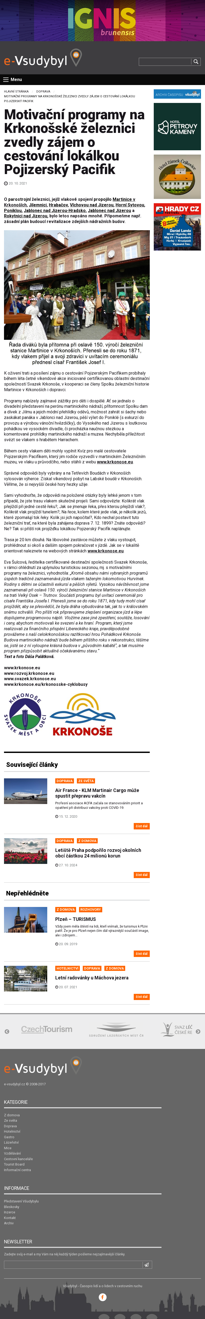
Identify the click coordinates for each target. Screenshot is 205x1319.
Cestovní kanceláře (18, 1159)
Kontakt (10, 1218)
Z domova (12, 1115)
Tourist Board (14, 1164)
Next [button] (198, 1032)
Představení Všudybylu (21, 1201)
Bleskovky (11, 1207)
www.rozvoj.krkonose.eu (29, 673)
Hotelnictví (12, 1131)
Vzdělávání (12, 1153)
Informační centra (17, 1170)
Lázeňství (11, 1142)
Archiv (9, 1223)
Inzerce (9, 1212)
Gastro (9, 1137)
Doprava (43, 91)
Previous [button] (7, 1032)
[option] (46, 1029)
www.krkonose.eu (22, 667)
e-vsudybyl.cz (14, 1084)
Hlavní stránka (16, 91)
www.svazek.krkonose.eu (30, 678)
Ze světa (10, 1120)
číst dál (142, 826)
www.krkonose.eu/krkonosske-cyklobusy (46, 684)
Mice (7, 1148)
